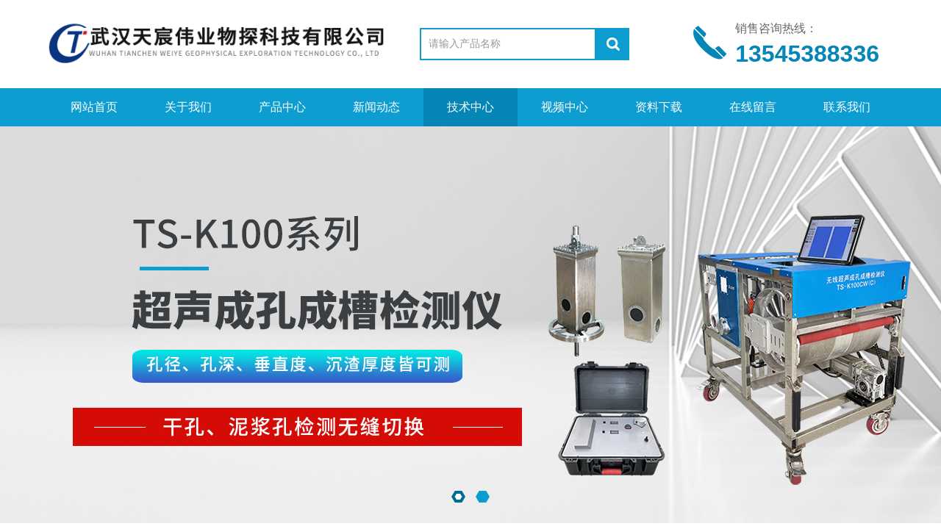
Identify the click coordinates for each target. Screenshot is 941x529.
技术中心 (470, 107)
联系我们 (846, 107)
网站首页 (94, 107)
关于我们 (188, 107)
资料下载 (658, 107)
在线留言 (752, 107)
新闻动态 (376, 107)
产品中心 (282, 107)
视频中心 (564, 107)
